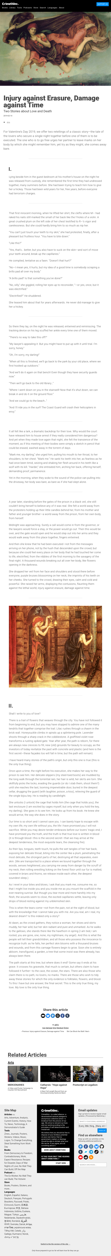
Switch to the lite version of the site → (55, 1244)
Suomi (17, 1205)
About (61, 8)
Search (43, 8)
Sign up (102, 1130)
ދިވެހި (23, 1230)
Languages (52, 8)
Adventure (14, 1117)
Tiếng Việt (9, 1230)
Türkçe (15, 1214)
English (7, 1195)
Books (5, 8)
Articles (8, 1114)
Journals (15, 1134)
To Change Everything (21, 1140)
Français (17, 1198)
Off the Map (19, 1169)
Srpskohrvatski (23, 1217)
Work (23, 1156)
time (54, 1028)
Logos (7, 1140)
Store (35, 8)
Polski (26, 1201)
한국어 (7, 1221)
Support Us (103, 4)
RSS (13, 1115)
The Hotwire (19, 1179)
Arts (8, 122)
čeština (18, 1211)
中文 (18, 1208)
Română (16, 1221)
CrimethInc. (10, 3)
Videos (16, 1137)
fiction (66, 1028)
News (10, 1124)
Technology (19, 1124)
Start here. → (62, 1163)
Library (12, 8)
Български (9, 1208)
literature (60, 1028)
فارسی (23, 1214)
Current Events (11, 1121)
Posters (23, 1134)
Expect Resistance (13, 1159)
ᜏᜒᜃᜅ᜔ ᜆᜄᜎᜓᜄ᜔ (11, 1237)
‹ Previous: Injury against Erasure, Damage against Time (42, 1031)
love (44, 1028)
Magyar (7, 1214)
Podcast (8, 1172)
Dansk (22, 1224)
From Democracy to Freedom (18, 1153)
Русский (18, 1201)
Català (18, 1230)
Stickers (8, 1137)
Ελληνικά (8, 1205)
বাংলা (6, 1224)
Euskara (26, 1211)
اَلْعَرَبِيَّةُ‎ (24, 1221)
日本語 (24, 1205)
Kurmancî (17, 1234)
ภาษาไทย (8, 1227)
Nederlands (9, 1217)
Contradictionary (12, 1156)
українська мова (22, 1227)
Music (23, 1137)
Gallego (7, 1234)
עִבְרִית (29, 1224)
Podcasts (28, 8)
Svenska (14, 1224)
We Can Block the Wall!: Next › (78, 1031)
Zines (7, 1134)
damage (49, 1028)
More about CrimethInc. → (56, 1150)
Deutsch (8, 1198)
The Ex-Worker (11, 1176)
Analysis (24, 1117)
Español (16, 1195)
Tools (19, 8)
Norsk (25, 1234)
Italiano (24, 1195)
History (22, 1121)
